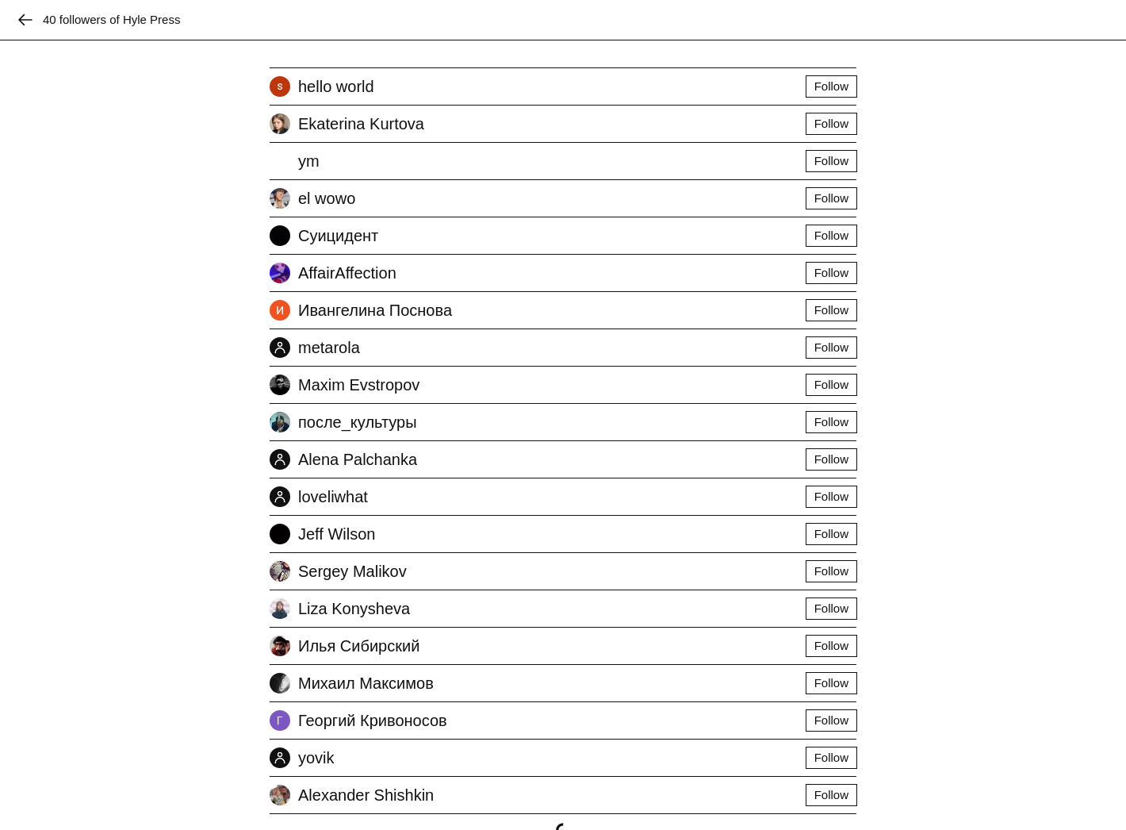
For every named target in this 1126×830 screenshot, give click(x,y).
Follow (831, 86)
